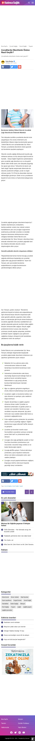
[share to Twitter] (14, 67)
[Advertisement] (17, 25)
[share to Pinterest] (19, 67)
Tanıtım (3, 723)
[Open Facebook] (11, 732)
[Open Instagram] (19, 732)
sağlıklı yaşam (27, 607)
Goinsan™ (27, 738)
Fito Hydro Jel (8, 540)
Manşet (22, 603)
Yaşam (21, 486)
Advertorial (5, 597)
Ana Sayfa (4, 719)
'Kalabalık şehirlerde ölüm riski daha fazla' (17, 536)
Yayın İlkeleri (22, 727)
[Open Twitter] (15, 732)
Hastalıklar (5, 603)
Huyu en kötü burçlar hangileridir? (14, 639)
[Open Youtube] (24, 732)
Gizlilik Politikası (23, 723)
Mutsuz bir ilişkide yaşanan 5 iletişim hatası (15, 524)
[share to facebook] (5, 67)
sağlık (19, 607)
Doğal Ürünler (18, 600)
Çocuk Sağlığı (8, 486)
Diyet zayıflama (6, 600)
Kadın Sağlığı (14, 603)
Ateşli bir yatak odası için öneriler (15, 627)
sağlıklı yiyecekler (7, 610)
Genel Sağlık (15, 486)
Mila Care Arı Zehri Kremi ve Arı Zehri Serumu (18, 544)
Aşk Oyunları (24, 597)
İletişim (20, 719)
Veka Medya (10, 61)
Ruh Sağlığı (5, 607)
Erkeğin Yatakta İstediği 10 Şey (14, 631)
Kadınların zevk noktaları (12, 622)
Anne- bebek (15, 597)
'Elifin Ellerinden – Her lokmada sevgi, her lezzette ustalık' (17, 530)
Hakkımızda (5, 727)
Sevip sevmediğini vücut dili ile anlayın (16, 635)
